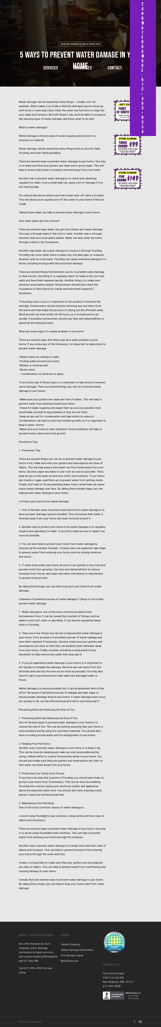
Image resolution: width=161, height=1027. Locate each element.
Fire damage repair (72, 955)
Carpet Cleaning (70, 944)
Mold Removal (69, 960)
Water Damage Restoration (77, 949)
